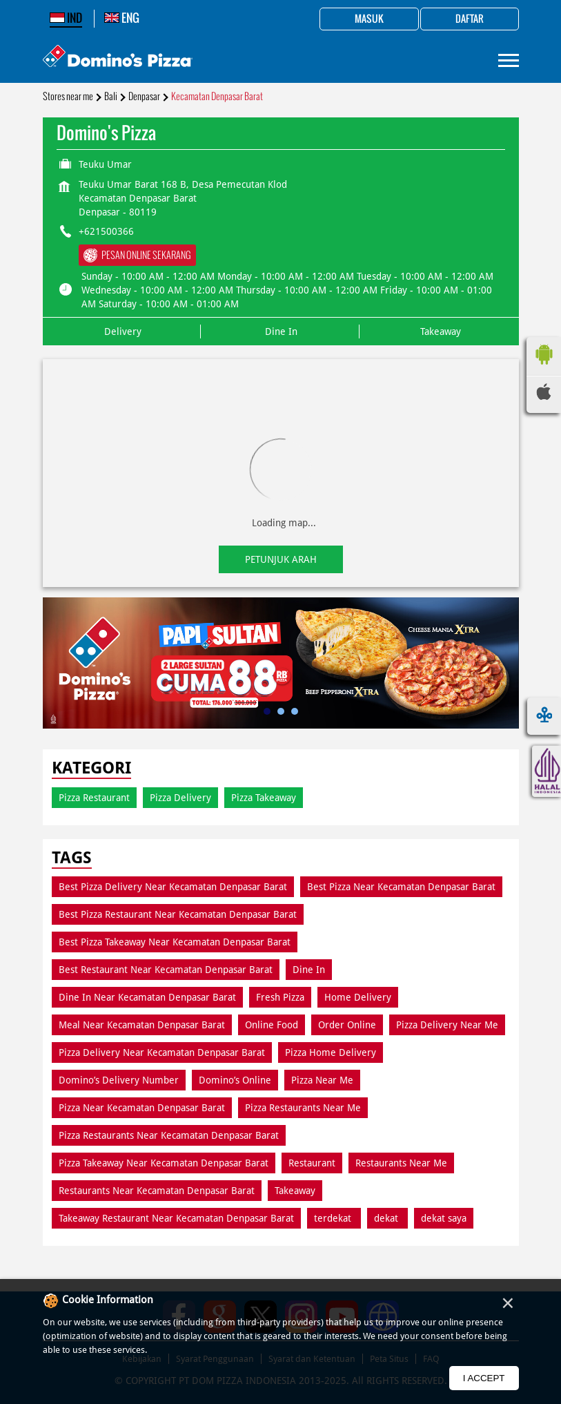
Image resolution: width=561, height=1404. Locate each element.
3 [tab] (294, 711)
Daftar (469, 19)
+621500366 (106, 231)
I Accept (484, 1378)
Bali (110, 96)
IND (66, 18)
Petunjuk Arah (281, 559)
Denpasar (144, 96)
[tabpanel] (281, 663)
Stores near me (68, 96)
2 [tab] (280, 711)
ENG (121, 18)
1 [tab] (267, 711)
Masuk (369, 19)
